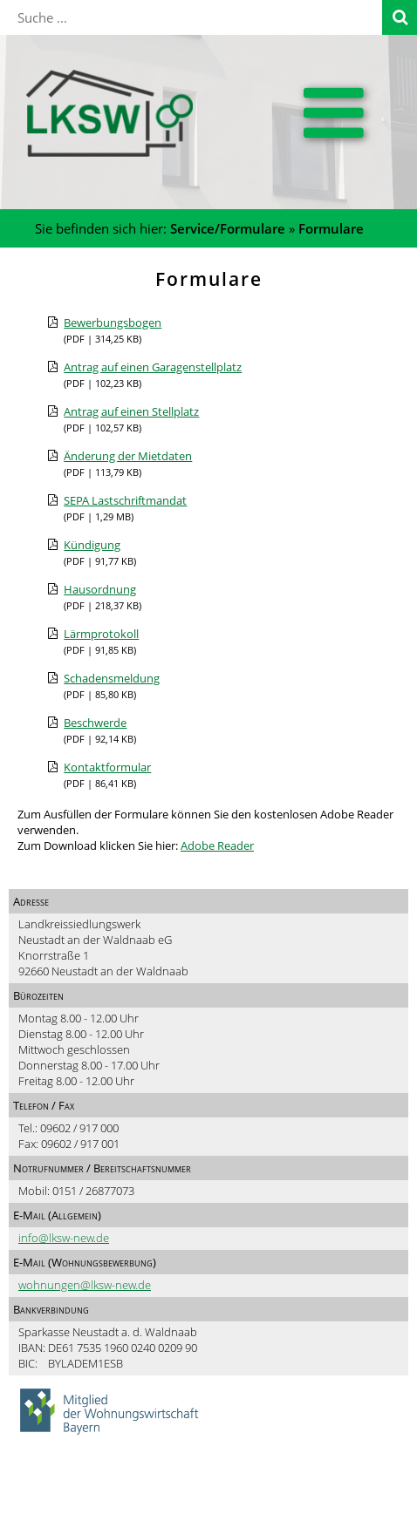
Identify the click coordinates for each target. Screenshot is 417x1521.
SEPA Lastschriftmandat (125, 500)
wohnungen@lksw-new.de (84, 1285)
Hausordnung (100, 589)
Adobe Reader (217, 845)
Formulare (331, 228)
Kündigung (92, 545)
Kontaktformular (107, 767)
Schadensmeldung (112, 678)
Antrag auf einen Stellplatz (131, 411)
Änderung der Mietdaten (128, 456)
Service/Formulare (227, 228)
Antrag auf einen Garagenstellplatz (153, 367)
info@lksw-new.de (63, 1238)
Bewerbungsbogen (112, 322)
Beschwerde (95, 722)
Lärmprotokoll (101, 634)
